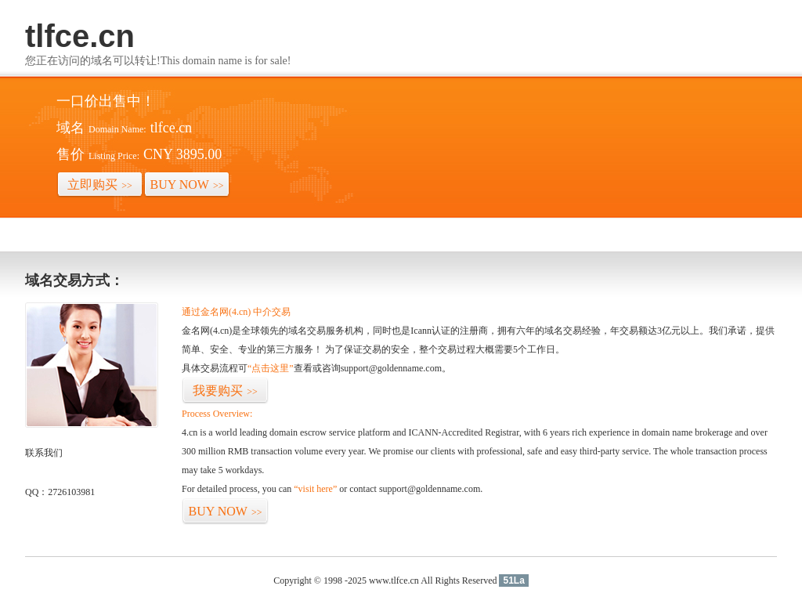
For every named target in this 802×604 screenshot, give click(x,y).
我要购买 (225, 390)
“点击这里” (270, 368)
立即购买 (99, 184)
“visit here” (315, 488)
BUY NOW (187, 184)
